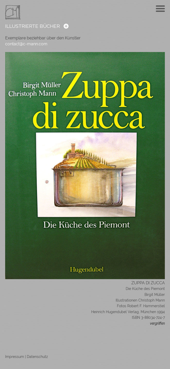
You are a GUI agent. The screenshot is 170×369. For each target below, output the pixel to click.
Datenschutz (37, 357)
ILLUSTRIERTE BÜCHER (37, 26)
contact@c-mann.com (26, 43)
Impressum (14, 357)
